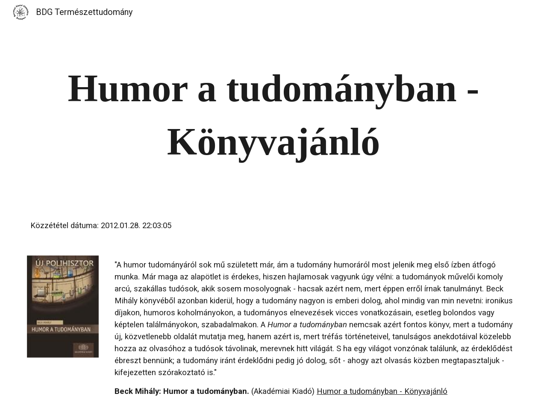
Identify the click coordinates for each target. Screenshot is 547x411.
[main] (273, 115)
